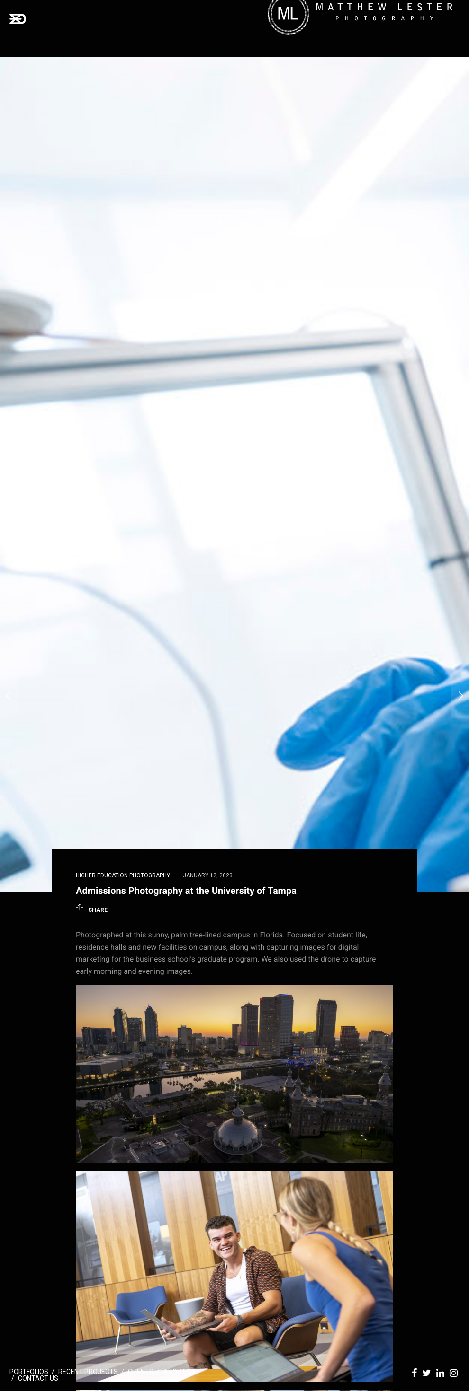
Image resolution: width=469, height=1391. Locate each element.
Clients (140, 1371)
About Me (180, 1371)
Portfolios (28, 1371)
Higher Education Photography (123, 875)
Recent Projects (88, 1371)
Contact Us (38, 1378)
